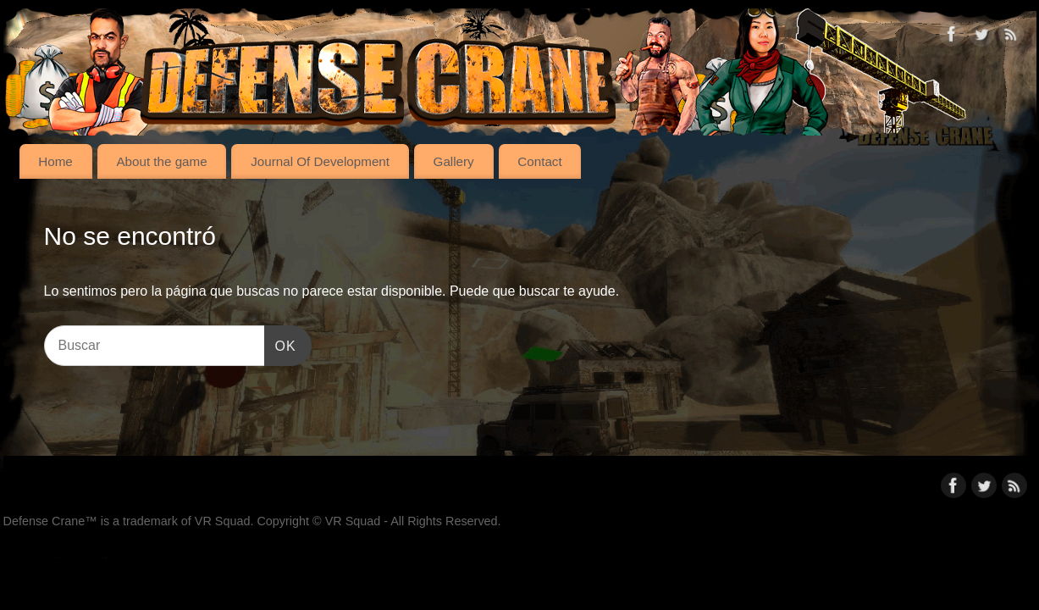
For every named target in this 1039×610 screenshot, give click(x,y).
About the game (161, 161)
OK (280, 343)
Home (55, 161)
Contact (539, 161)
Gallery (454, 161)
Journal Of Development (320, 161)
